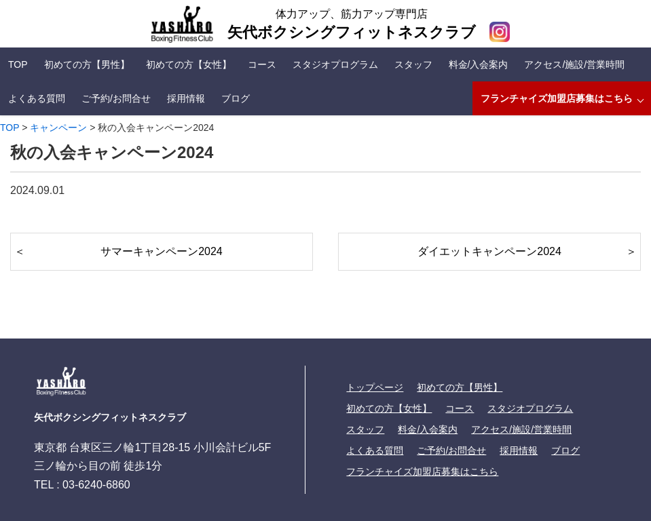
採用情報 (186, 98)
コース (262, 64)
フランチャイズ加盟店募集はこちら (557, 98)
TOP (18, 64)
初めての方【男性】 (87, 64)
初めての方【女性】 (188, 64)
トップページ (374, 387)
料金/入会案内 (478, 64)
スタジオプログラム (335, 64)
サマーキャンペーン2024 (161, 251)
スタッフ (413, 64)
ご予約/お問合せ (116, 98)
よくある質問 (36, 98)
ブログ (235, 98)
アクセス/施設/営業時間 (574, 64)
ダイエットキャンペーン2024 (489, 251)
